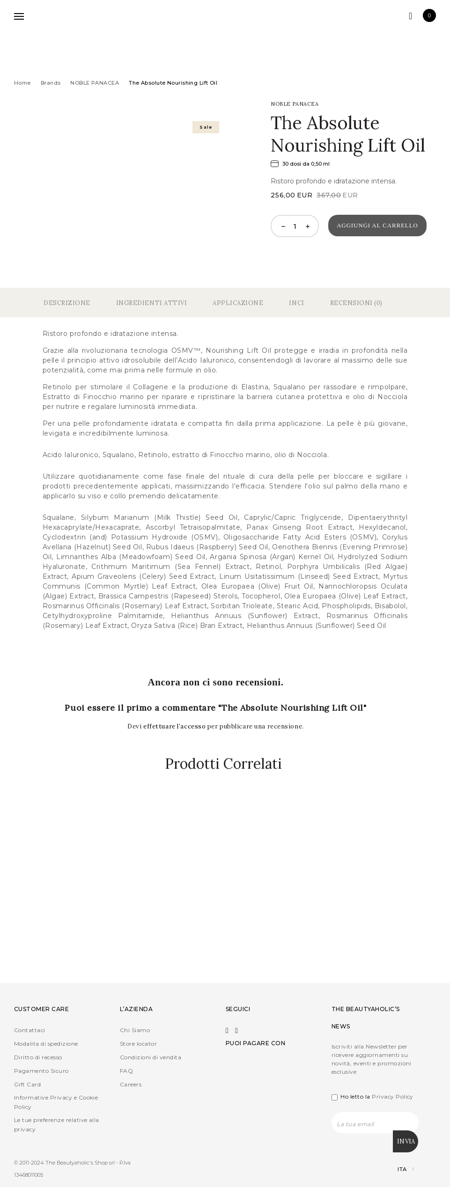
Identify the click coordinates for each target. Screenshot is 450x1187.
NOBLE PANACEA (94, 83)
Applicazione (238, 303)
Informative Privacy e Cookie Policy (56, 1102)
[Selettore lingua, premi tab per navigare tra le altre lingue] (398, 1168)
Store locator (138, 1044)
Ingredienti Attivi (151, 303)
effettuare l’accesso (175, 726)
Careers (130, 1084)
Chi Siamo (135, 1030)
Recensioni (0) (356, 303)
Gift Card (27, 1084)
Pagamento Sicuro (41, 1071)
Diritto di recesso (38, 1057)
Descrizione (67, 303)
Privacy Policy (392, 1096)
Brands (51, 83)
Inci (296, 303)
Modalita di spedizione (46, 1044)
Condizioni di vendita (150, 1057)
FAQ (126, 1071)
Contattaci (29, 1030)
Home (22, 83)
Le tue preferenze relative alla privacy (56, 1125)
